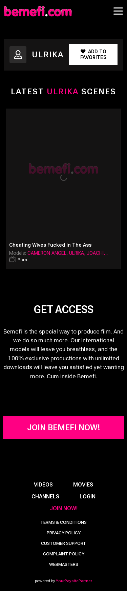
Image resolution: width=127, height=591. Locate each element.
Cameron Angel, (48, 253)
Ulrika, (78, 253)
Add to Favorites (93, 54)
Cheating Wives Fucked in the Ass (50, 245)
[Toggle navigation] (118, 11)
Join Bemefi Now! (63, 427)
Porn (22, 259)
